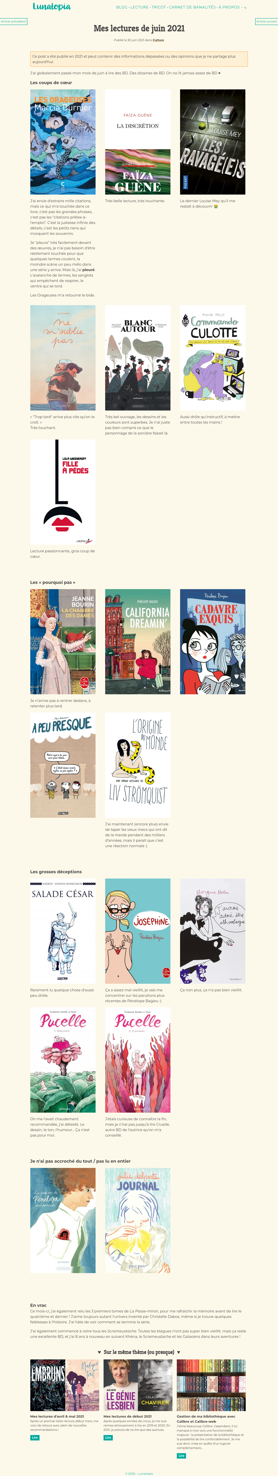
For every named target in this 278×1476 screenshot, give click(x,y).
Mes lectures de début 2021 (128, 1416)
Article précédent (13, 21)
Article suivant (266, 21)
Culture (158, 40)
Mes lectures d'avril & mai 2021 (57, 1416)
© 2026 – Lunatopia (139, 1473)
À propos (229, 7)
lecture (140, 7)
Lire (35, 1437)
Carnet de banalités (192, 7)
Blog (122, 7)
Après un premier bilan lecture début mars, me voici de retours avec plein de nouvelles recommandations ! (64, 1425)
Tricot (159, 7)
